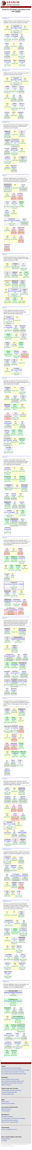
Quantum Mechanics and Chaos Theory (11, 1068)
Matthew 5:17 (5, 18)
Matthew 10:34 (6, 70)
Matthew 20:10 (6, 122)
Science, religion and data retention (10, 1079)
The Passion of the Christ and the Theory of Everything (15, 1070)
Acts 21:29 (4, 778)
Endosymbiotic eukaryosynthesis (9, 1120)
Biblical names (5, 1101)
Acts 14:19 (4, 457)
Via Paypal (4, 1140)
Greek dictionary (5, 1111)
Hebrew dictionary (6, 1109)
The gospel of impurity (7, 1116)
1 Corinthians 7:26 (7, 849)
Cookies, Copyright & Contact (9, 1129)
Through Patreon (5, 1138)
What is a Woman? (6, 1084)
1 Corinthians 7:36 (7, 901)
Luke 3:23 (4, 254)
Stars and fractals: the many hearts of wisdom (12, 1071)
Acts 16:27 (4, 618)
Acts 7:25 (4, 307)
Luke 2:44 (4, 175)
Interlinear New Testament (8, 1103)
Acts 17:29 (4, 698)
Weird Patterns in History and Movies (11, 1090)
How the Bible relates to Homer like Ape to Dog (13, 1073)
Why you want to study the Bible (9, 1122)
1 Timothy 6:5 (5, 981)
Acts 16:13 (4, 537)
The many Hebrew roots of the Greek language (13, 1118)
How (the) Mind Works (8, 1094)
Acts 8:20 (4, 378)
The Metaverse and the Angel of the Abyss (12, 1083)
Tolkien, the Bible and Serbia (9, 1092)
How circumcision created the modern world (12, 1081)
